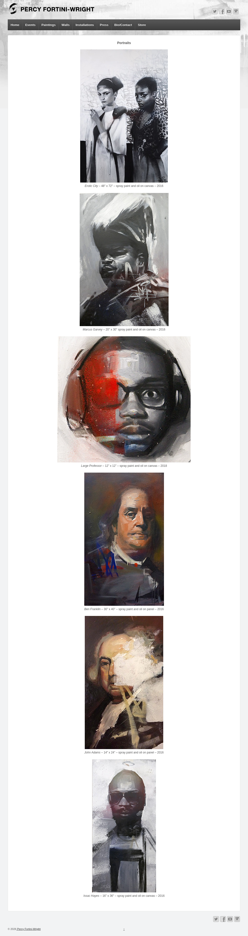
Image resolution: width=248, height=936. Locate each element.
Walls (66, 25)
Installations (85, 25)
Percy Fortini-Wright (28, 929)
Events (30, 25)
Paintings (48, 25)
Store (142, 25)
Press (104, 25)
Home (15, 25)
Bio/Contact (123, 25)
